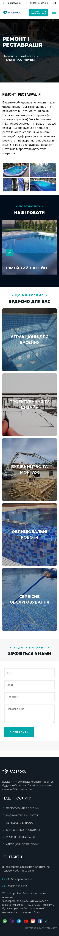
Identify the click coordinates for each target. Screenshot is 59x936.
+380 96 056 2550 (36, 3)
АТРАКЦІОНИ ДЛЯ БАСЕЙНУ (20, 844)
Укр (55, 2)
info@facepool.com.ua (17, 879)
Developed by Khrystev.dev (41, 928)
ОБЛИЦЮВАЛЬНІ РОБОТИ (19, 822)
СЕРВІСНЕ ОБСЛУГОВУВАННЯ (21, 830)
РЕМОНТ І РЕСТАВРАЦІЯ (18, 837)
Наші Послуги (27, 56)
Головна (9, 56)
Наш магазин (11, 3)
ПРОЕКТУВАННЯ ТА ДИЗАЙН (20, 808)
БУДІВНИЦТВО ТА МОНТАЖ (20, 815)
